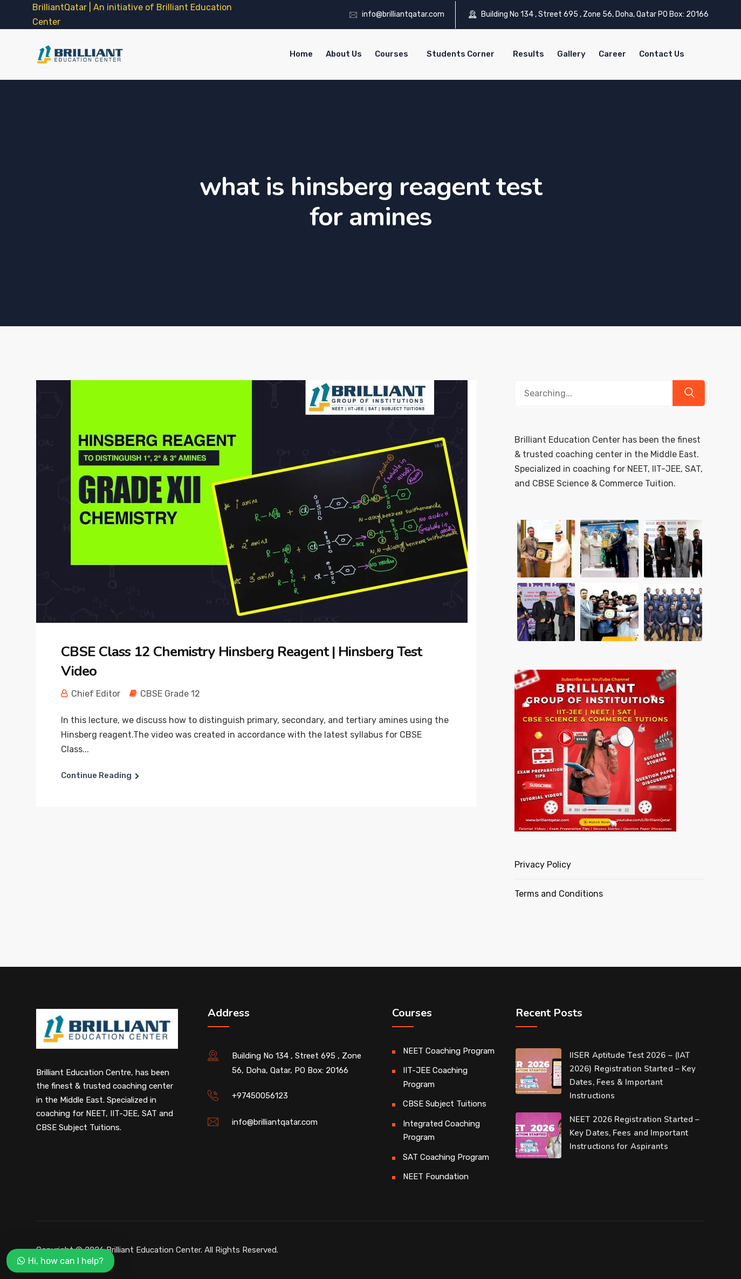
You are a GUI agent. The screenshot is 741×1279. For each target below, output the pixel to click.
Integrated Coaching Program (441, 1131)
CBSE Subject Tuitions (444, 1104)
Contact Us (661, 54)
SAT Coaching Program (446, 1157)
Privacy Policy (542, 864)
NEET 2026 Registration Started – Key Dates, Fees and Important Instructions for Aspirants (634, 1133)
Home (301, 54)
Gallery (571, 54)
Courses (391, 54)
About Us (344, 54)
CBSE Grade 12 (170, 694)
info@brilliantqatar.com (403, 14)
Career (612, 54)
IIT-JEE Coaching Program (435, 1077)
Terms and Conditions (558, 894)
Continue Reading (96, 775)
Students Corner (461, 54)
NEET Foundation (436, 1176)
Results (528, 54)
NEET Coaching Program (449, 1051)
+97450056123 (260, 1096)
